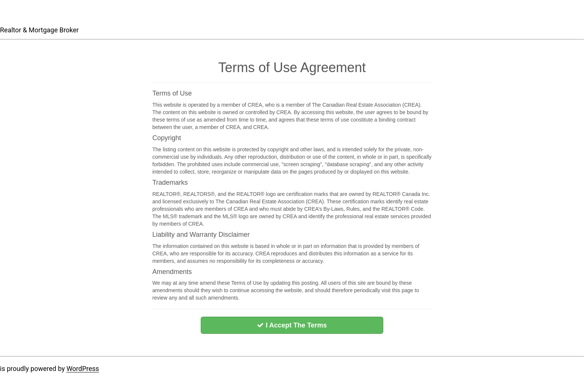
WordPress (82, 368)
